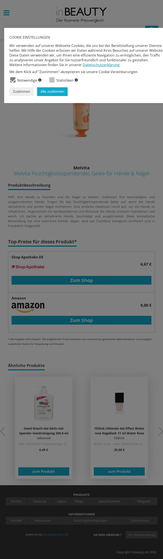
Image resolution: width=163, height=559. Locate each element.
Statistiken (63, 80)
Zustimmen (21, 91)
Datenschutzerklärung (101, 64)
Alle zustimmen (52, 91)
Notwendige (25, 80)
